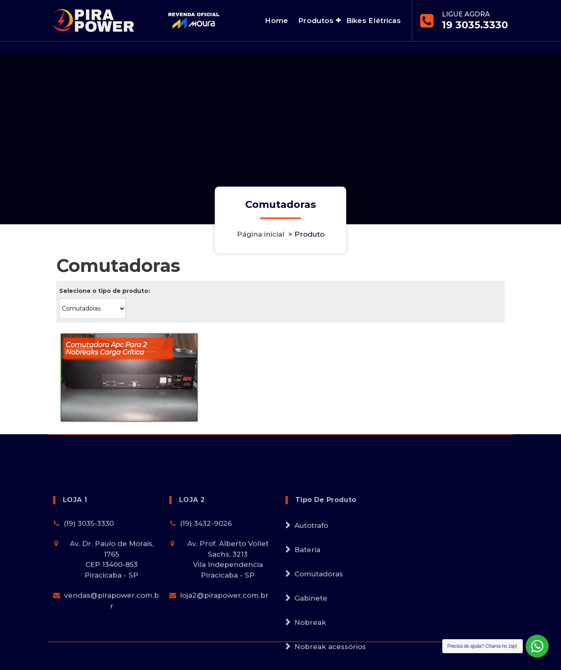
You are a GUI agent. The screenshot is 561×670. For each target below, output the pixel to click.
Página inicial (260, 234)
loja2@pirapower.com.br (224, 646)
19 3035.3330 (475, 25)
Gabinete (310, 649)
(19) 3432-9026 (206, 574)
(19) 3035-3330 (89, 574)
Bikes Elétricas (373, 20)
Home (276, 20)
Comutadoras (318, 624)
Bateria (307, 600)
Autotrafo (311, 576)
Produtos (315, 20)
